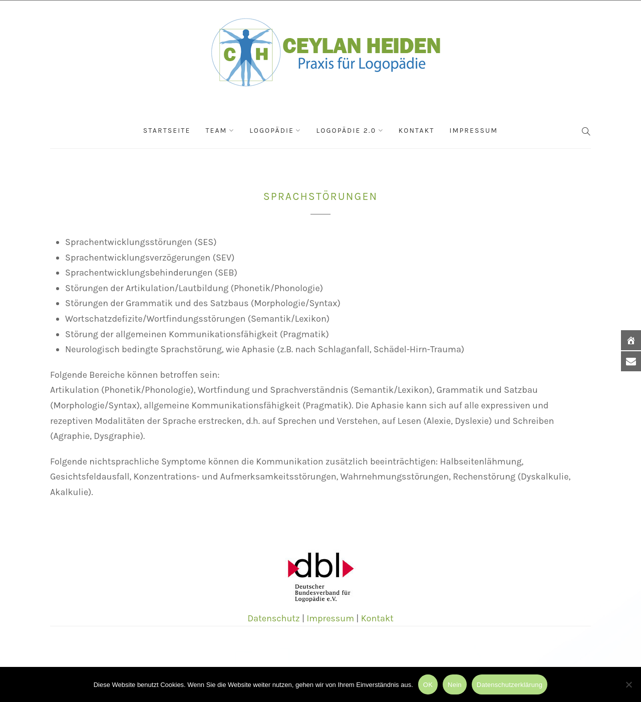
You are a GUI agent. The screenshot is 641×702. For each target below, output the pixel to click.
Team (216, 130)
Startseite (167, 130)
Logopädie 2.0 (346, 130)
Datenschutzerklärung (509, 684)
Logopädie (271, 130)
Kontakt (417, 130)
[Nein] (628, 684)
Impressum (473, 130)
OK (428, 684)
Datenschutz (273, 618)
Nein (455, 684)
